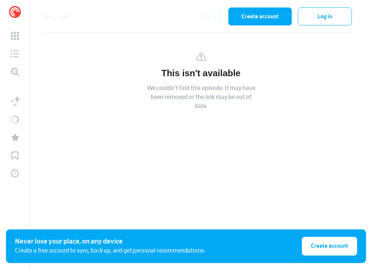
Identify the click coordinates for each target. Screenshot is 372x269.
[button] (15, 36)
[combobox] (173, 16)
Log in (325, 16)
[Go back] (48, 16)
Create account (260, 16)
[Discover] (14, 72)
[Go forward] (64, 16)
